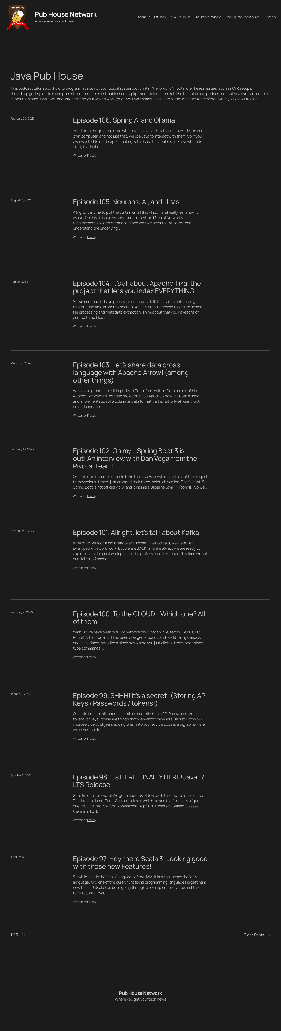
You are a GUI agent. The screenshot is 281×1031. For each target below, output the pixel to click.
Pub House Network (66, 14)
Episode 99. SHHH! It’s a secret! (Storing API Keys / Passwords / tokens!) (140, 699)
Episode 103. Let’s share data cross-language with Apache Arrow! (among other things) (131, 372)
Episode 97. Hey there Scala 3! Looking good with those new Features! (140, 862)
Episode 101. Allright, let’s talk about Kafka (136, 532)
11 (23, 934)
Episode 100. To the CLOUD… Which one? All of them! (139, 617)
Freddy (91, 155)
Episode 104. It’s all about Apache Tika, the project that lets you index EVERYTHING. (137, 287)
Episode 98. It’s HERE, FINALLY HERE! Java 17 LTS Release (138, 781)
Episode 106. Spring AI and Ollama (124, 120)
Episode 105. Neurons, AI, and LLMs (126, 202)
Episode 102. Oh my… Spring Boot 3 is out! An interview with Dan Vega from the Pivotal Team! (135, 458)
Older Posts (257, 934)
